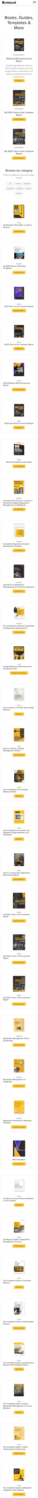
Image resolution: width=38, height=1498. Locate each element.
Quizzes (28, 188)
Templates (19, 188)
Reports (19, 193)
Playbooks (27, 184)
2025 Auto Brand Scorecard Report (19, 60)
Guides (18, 184)
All (10, 184)
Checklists (10, 188)
